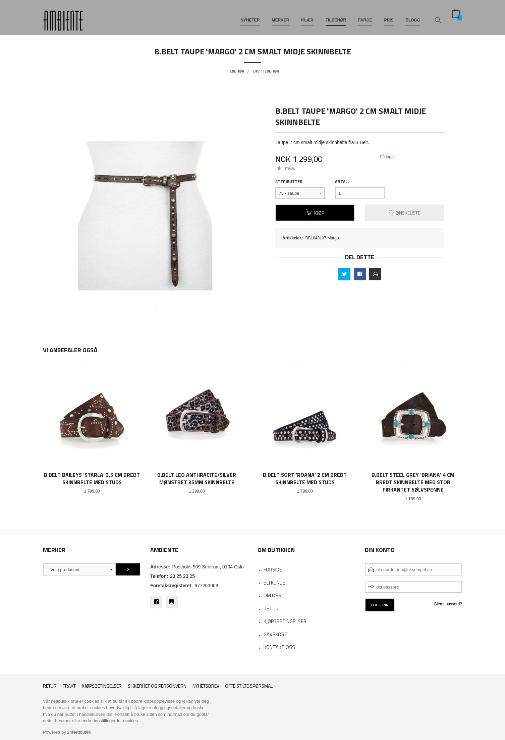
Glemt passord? (448, 604)
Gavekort (276, 634)
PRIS (388, 16)
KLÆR (307, 16)
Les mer (63, 720)
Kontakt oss (279, 647)
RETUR (271, 608)
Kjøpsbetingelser (102, 685)
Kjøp (315, 212)
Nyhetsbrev (205, 685)
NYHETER (250, 16)
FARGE (365, 16)
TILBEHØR (336, 16)
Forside (273, 569)
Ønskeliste (404, 212)
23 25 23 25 (182, 576)
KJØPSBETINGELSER (285, 621)
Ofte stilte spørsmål (249, 685)
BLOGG (412, 16)
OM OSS (272, 595)
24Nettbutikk (79, 732)
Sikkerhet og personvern (157, 685)
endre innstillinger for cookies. (110, 720)
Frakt (69, 685)
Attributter (288, 182)
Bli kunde (274, 583)
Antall (342, 182)
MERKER (280, 16)
